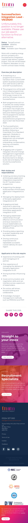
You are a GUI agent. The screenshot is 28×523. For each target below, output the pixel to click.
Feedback (5, 444)
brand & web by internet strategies (14, 463)
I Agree (5, 519)
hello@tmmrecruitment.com (11, 420)
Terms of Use (5, 437)
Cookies (4, 440)
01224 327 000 (8, 418)
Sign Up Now (7, 357)
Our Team (6, 394)
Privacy (4, 434)
